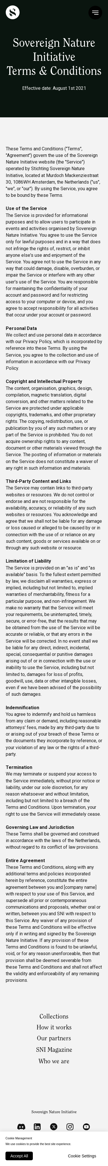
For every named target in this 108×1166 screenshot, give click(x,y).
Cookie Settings (82, 1156)
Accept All (19, 1156)
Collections (54, 1017)
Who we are (54, 1062)
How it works (54, 1028)
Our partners (54, 1039)
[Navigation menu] (95, 13)
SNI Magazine (54, 1050)
